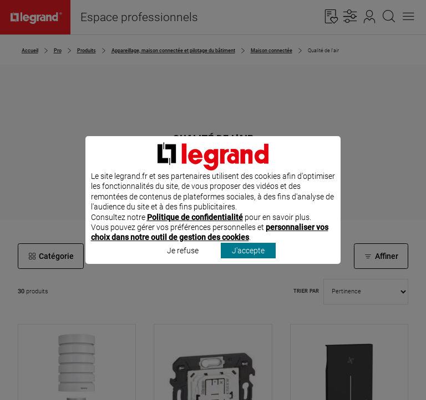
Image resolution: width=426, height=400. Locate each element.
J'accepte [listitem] (248, 265)
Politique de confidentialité (195, 231)
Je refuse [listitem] (183, 265)
